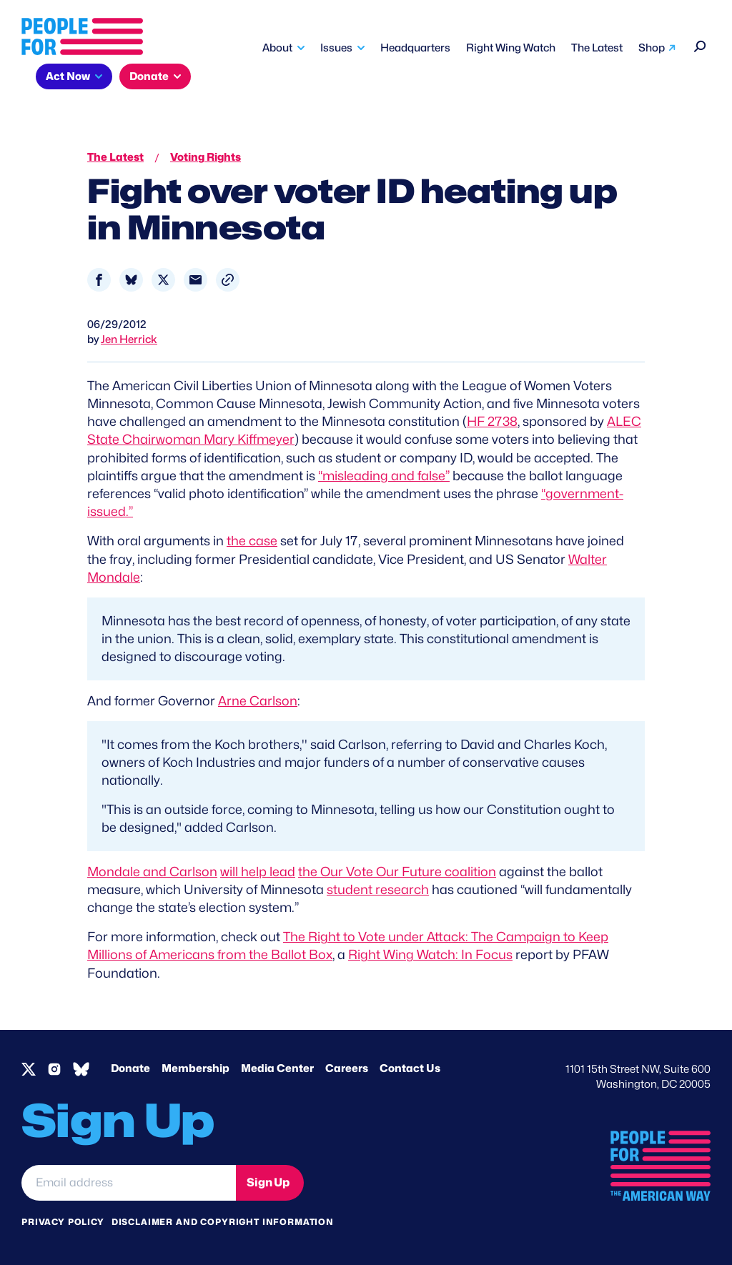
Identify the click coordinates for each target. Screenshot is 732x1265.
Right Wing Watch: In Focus (430, 954)
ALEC (624, 421)
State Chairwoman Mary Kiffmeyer (191, 439)
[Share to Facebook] (99, 280)
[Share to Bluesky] (131, 280)
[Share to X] (163, 280)
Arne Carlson (257, 700)
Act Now (68, 76)
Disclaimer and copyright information (223, 1221)
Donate (149, 76)
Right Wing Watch (510, 47)
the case (252, 540)
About (277, 47)
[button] (227, 280)
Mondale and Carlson (152, 871)
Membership (195, 1068)
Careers (346, 1068)
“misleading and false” (384, 475)
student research (378, 889)
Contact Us (410, 1068)
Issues (336, 47)
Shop (651, 47)
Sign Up (268, 1182)
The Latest (597, 47)
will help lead (257, 871)
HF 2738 (492, 421)
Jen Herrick (129, 339)
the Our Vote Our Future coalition (397, 871)
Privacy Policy (62, 1221)
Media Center (277, 1068)
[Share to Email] (195, 280)
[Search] (700, 44)
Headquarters (415, 47)
